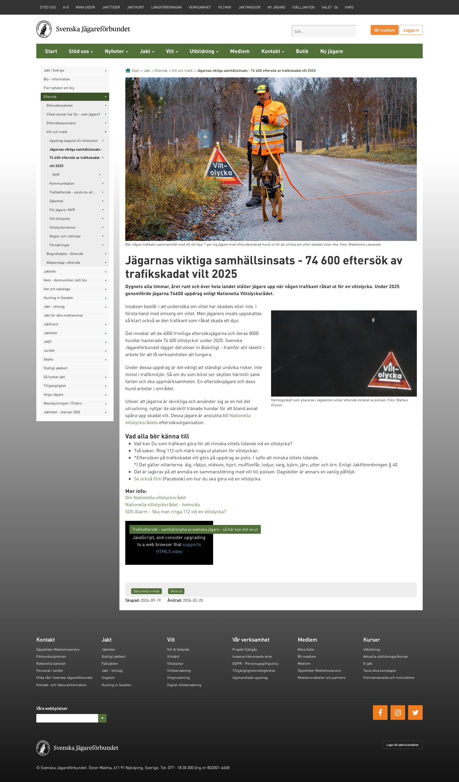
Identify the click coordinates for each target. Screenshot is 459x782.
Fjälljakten (303, 7)
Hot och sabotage (57, 289)
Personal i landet (49, 670)
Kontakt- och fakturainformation (61, 685)
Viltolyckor (175, 663)
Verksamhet (200, 7)
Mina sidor (85, 7)
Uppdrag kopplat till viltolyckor (73, 140)
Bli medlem (384, 30)
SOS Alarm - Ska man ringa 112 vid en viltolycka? (175, 511)
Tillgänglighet (55, 385)
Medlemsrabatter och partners (322, 677)
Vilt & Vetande (178, 649)
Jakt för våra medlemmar (63, 315)
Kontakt (272, 50)
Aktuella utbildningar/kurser (385, 656)
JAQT (48, 341)
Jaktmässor (250, 7)
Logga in (411, 30)
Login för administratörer (402, 745)
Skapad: (132, 600)
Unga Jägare (53, 394)
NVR (55, 174)
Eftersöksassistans (61, 123)
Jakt (147, 50)
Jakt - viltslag (54, 306)
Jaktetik (50, 271)
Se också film (148, 478)
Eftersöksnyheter (60, 105)
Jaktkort (135, 7)
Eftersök (50, 96)
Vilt (172, 50)
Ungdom (108, 677)
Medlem (240, 50)
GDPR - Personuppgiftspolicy (255, 663)
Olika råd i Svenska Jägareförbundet (64, 677)
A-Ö (66, 7)
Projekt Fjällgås (244, 649)
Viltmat (225, 7)
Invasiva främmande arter (252, 656)
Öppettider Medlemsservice (57, 649)
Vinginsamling (178, 677)
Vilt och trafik (57, 132)
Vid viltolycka (59, 218)
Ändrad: (174, 600)
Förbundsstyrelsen (51, 656)
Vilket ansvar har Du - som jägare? (73, 114)
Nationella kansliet (51, 663)
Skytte (48, 359)
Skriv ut (176, 591)
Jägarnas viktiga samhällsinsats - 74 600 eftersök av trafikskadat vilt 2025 (75, 157)
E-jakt (367, 663)
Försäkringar (59, 245)
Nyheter (116, 50)
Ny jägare (276, 7)
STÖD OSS (48, 7)
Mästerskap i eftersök (63, 262)
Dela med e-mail (146, 591)
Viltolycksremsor (62, 227)
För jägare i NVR (62, 210)
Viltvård (173, 656)
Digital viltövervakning (184, 685)
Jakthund (51, 324)
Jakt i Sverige (54, 70)
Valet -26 (330, 7)
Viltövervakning (179, 670)
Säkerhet (56, 201)
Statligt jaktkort (56, 368)
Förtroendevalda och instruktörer (389, 677)
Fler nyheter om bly (59, 88)
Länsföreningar (166, 7)
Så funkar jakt (54, 377)
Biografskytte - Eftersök (65, 253)
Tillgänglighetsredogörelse (253, 670)
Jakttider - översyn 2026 (62, 412)
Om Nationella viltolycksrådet (156, 497)
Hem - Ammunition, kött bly (65, 280)
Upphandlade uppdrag (250, 677)
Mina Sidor (306, 649)
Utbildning (204, 50)
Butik (302, 50)
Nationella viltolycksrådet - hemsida (162, 504)
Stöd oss (81, 50)
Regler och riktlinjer (65, 236)
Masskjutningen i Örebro (63, 403)
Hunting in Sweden (58, 297)
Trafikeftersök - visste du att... (72, 192)
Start (51, 50)
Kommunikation (61, 183)
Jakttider (111, 7)
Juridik (49, 350)
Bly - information (57, 79)
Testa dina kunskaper (379, 670)
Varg (349, 7)
